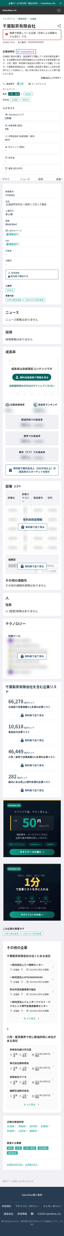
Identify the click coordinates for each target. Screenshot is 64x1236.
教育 (10, 1148)
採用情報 (22, 1213)
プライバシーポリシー (27, 1206)
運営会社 (8, 1213)
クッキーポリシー (52, 1206)
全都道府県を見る (15, 1164)
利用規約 (6, 1206)
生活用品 (43, 1148)
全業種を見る (31, 1164)
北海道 (33, 18)
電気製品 (12, 1152)
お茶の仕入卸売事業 (32, 933)
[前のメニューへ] (1, 179)
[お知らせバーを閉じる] (61, 3)
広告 (18, 1148)
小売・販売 (14, 93)
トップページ (9, 18)
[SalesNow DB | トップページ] (9, 10)
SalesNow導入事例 (32, 1195)
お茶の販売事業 (11, 933)
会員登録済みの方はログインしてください (31, 385)
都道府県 (22, 18)
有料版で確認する (19, 276)
